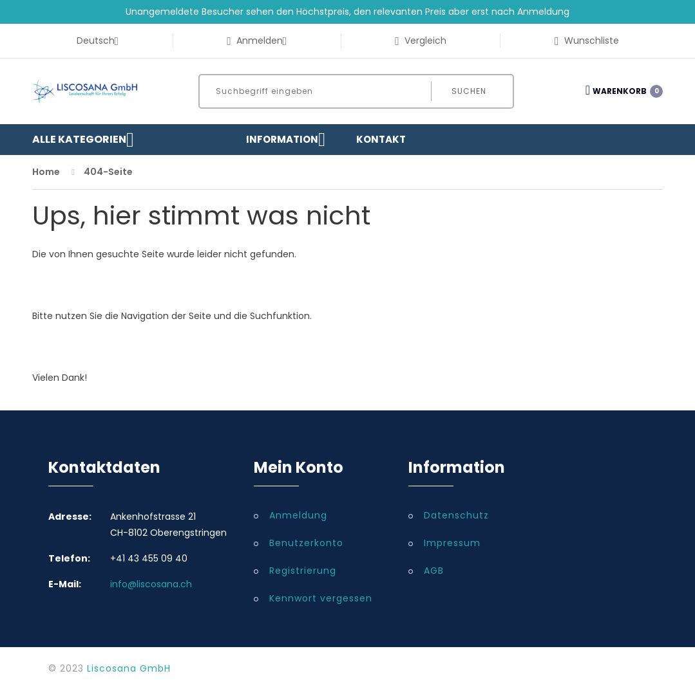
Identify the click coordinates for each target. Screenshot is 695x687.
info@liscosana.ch (151, 584)
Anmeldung (298, 515)
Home (46, 171)
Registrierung (302, 570)
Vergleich (420, 40)
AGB (434, 570)
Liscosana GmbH (129, 668)
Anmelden (257, 40)
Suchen (469, 91)
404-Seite (108, 171)
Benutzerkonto (306, 542)
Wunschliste (587, 40)
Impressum (452, 542)
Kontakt (381, 139)
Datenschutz (456, 515)
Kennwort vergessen (320, 598)
